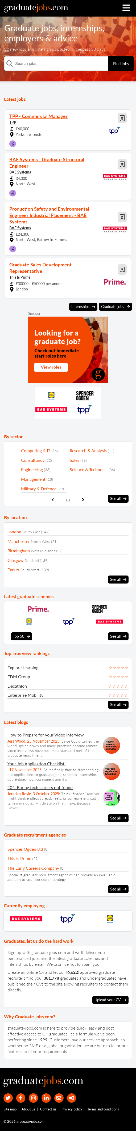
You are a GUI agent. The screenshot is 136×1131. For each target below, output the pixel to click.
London (14, 531)
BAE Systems (20, 172)
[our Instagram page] (33, 1098)
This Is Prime (19, 277)
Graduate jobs (30, 28)
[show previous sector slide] (53, 500)
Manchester (18, 541)
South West (29, 570)
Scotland (32, 560)
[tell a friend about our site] (59, 1098)
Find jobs (121, 63)
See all (118, 498)
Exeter (13, 569)
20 (6, 49)
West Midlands (43, 551)
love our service (85, 1039)
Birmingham (18, 550)
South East (31, 532)
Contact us (48, 1109)
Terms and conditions (103, 1109)
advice (65, 38)
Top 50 (21, 636)
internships (81, 28)
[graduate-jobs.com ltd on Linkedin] (46, 1098)
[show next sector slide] (83, 500)
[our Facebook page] (21, 1098)
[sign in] (71, 1098)
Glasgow (15, 560)
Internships (83, 306)
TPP (12, 122)
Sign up (14, 952)
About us (28, 1109)
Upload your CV (110, 1000)
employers (23, 38)
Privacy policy (71, 1109)
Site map (10, 1109)
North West (40, 541)
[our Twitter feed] (8, 1098)
